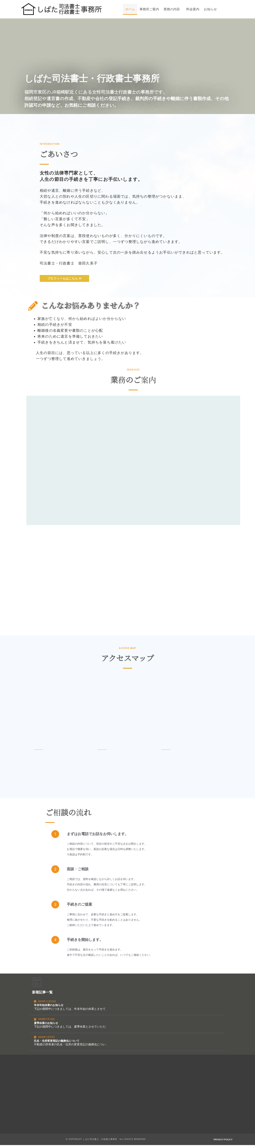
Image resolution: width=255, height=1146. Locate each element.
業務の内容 (172, 9)
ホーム (130, 9)
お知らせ (210, 9)
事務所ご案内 (149, 9)
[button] (172, 9)
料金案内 (192, 9)
